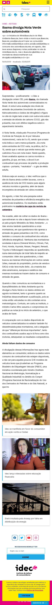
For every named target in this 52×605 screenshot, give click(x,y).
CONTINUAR (26, 596)
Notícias (13, 24)
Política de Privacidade (35, 590)
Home (4, 24)
